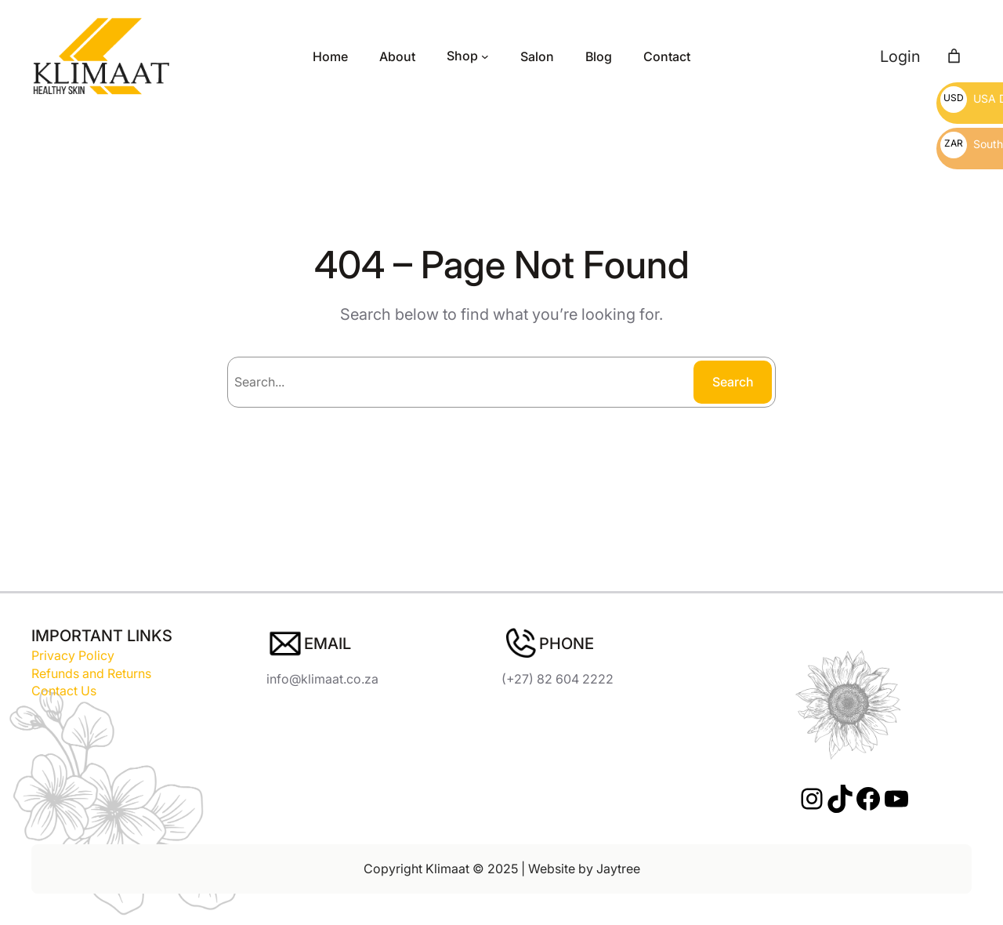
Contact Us (63, 690)
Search (733, 382)
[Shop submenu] (485, 56)
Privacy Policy (72, 655)
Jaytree (618, 868)
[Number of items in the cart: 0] (954, 56)
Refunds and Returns (91, 673)
